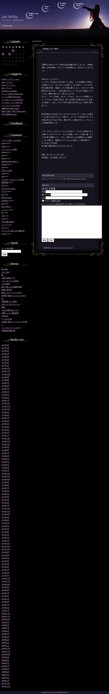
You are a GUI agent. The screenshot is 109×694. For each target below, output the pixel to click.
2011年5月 (5, 564)
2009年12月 (5, 614)
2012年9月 (5, 517)
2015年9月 (5, 412)
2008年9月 (5, 657)
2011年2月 (5, 573)
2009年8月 (5, 625)
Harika (3, 152)
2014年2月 (5, 468)
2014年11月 (5, 441)
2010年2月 (5, 608)
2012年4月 (5, 532)
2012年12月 (5, 508)
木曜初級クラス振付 (9, 301)
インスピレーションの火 (10, 328)
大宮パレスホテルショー (10, 304)
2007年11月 (5, 686)
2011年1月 (5, 576)
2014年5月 (5, 459)
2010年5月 (5, 599)
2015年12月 (5, 403)
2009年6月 (5, 631)
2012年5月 (5, 529)
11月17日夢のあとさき (10, 310)
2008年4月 (5, 672)
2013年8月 (5, 485)
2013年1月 (5, 506)
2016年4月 (5, 392)
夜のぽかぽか (6, 198)
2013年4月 (5, 497)
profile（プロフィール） (10, 79)
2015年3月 (5, 430)
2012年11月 (5, 511)
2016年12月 (5, 368)
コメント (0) (56, 254)
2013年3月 (5, 500)
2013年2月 (5, 503)
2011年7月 (5, 558)
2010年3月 (5, 605)
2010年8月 (5, 590)
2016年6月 (5, 386)
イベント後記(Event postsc (11, 97)
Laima (3, 143)
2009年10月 (5, 619)
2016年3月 (5, 395)
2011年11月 (5, 546)
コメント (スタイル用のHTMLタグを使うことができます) (64, 204)
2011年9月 (5, 552)
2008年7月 (5, 663)
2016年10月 (5, 374)
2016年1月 (5, 401)
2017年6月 (5, 351)
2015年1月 (5, 436)
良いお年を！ (6, 207)
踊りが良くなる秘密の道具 (11, 287)
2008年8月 (5, 660)
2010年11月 (5, 581)
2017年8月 (5, 345)
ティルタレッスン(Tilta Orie (12, 103)
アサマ (4, 191)
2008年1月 (5, 681)
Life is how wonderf (8, 189)
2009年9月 (5, 622)
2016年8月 (5, 380)
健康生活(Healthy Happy (10, 108)
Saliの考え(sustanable (9, 91)
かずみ (4, 234)
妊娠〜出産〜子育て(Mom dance (13, 111)
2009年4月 (5, 637)
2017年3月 (5, 360)
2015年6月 (5, 421)
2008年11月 (5, 651)
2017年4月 (5, 357)
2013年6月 (5, 491)
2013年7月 (5, 488)
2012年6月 (5, 526)
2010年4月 (5, 602)
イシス (4, 225)
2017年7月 (5, 348)
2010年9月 (5, 587)
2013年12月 (5, 473)
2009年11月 (5, 616)
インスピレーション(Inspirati (12, 100)
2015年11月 (5, 406)
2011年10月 (5, 549)
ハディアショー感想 (9, 149)
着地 (3, 307)
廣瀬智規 (4, 182)
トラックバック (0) (67, 254)
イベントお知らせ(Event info (12, 94)
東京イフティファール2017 (11, 293)
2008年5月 (5, 669)
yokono (4, 164)
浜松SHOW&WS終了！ (10, 162)
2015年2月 (5, 433)
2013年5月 (5, 494)
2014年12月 (5, 438)
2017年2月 (5, 363)
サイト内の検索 (7, 248)
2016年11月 (5, 371)
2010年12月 (5, 579)
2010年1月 (5, 611)
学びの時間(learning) (9, 114)
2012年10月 (5, 514)
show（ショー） (7, 82)
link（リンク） (7, 88)
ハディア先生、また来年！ (11, 140)
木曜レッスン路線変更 (10, 313)
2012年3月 (5, 535)
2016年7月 (5, 383)
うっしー (4, 210)
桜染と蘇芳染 (6, 290)
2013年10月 (5, 479)
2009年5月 (5, 634)
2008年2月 (5, 678)
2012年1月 (5, 541)
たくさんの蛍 (6, 319)
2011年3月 (5, 570)
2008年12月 (5, 648)
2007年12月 (5, 684)
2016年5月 (5, 389)
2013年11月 (5, 476)
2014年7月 (5, 453)
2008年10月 (5, 654)
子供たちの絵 (6, 171)
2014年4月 (5, 462)
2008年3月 (5, 675)
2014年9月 (5, 447)
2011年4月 (5, 567)
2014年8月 (5, 450)
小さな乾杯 (5, 284)
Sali (2, 228)
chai (2, 173)
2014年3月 (5, 465)
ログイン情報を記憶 (51, 201)
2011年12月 (5, 543)
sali (2, 155)
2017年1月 (5, 365)
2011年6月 (5, 561)
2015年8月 (5, 415)
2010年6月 (5, 596)
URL (43, 198)
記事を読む (47, 254)
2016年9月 (5, 377)
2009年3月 (5, 640)
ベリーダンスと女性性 (10, 281)
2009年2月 (5, 643)
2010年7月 (5, 593)
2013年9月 (5, 482)
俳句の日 (4, 316)
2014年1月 (5, 470)
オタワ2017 (5, 272)
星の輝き (4, 269)
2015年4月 (5, 427)
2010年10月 (5, 584)
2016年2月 (5, 398)
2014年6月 (5, 456)
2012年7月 (5, 523)
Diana (3, 158)
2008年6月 (5, 666)
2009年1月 (5, 646)
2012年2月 (5, 538)
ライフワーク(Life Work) (10, 106)
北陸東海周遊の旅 (8, 331)
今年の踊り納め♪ (7, 222)
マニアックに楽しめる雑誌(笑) (13, 231)
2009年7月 (5, 628)
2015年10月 (5, 409)
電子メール (46, 195)
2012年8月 (5, 520)
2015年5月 (5, 424)
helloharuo (5, 201)
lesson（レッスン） (8, 85)
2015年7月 (5, 418)
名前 (43, 192)
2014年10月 (5, 444)
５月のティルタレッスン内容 (12, 180)
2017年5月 (5, 354)
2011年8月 (5, 555)
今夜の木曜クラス (8, 278)
